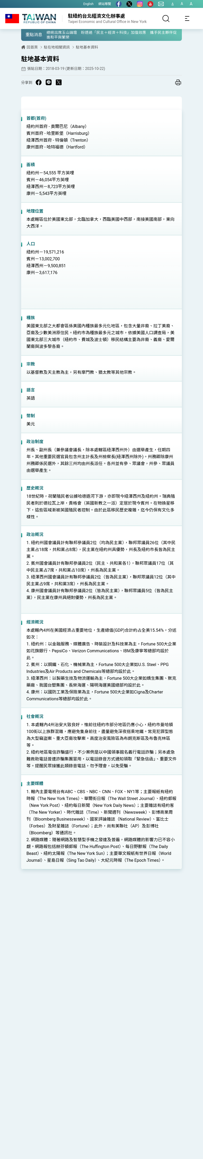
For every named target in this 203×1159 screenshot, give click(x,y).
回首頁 (32, 47)
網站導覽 (104, 4)
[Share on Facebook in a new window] (38, 82)
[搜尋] (166, 18)
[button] (29, 34)
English (88, 4)
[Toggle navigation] (187, 18)
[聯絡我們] (161, 4)
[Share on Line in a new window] (48, 82)
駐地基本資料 (87, 47)
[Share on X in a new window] (58, 82)
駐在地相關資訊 (57, 47)
